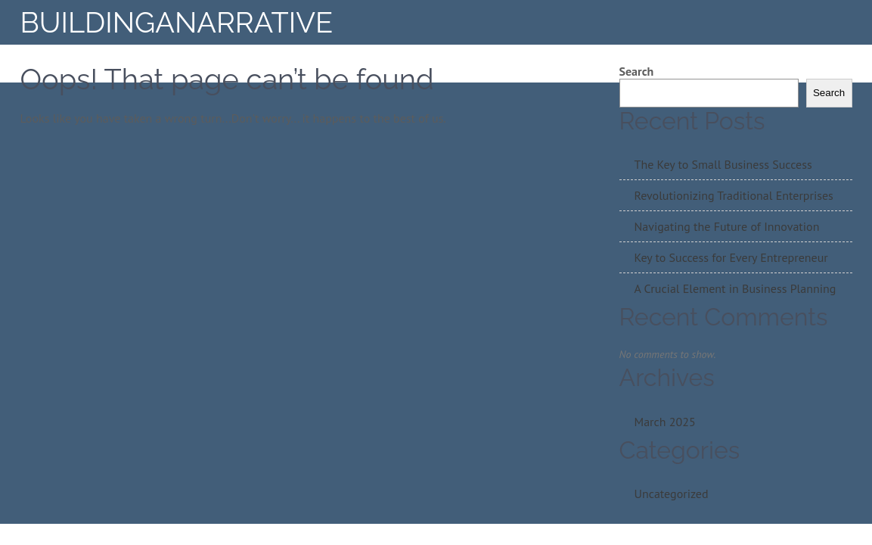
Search (636, 71)
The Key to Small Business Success (723, 164)
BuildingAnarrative (177, 22)
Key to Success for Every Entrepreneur (731, 257)
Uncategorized (672, 493)
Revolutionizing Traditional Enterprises (734, 195)
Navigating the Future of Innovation (727, 226)
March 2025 (665, 421)
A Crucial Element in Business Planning (735, 288)
